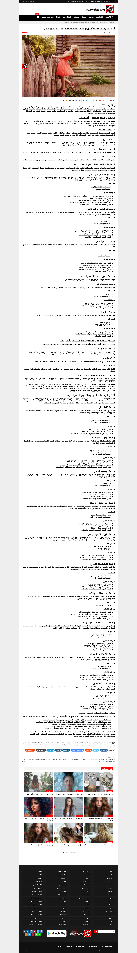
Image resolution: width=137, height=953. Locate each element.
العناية (52, 742)
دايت (87, 918)
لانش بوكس (109, 918)
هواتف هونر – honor (36, 921)
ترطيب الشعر (111, 745)
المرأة (58, 17)
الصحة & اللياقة (85, 885)
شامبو (68, 745)
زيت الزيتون (80, 745)
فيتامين (34, 745)
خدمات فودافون (61, 888)
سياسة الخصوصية (74, 1)
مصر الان (24, 950)
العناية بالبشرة (86, 891)
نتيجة (109, 747)
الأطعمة (109, 742)
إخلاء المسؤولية (98, 1)
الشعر (76, 742)
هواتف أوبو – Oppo (36, 895)
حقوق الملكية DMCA (83, 1)
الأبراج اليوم (62, 898)
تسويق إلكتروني (37, 888)
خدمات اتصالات (61, 895)
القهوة (87, 901)
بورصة (63, 905)
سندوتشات (110, 898)
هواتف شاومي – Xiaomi (35, 908)
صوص (110, 901)
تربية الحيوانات (86, 911)
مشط (113, 747)
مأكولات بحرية (109, 875)
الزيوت (88, 742)
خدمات (91, 17)
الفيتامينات (40, 742)
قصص (110, 925)
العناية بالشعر (25, 32)
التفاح (100, 742)
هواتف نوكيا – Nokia (36, 915)
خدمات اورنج (62, 885)
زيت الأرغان (86, 745)
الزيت (92, 742)
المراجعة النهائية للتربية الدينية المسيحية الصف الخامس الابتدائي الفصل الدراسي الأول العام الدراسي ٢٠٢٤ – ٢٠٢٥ (93, 760)
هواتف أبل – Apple (36, 891)
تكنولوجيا (99, 17)
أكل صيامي (109, 881)
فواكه (110, 921)
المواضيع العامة (48, 17)
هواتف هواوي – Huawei (35, 918)
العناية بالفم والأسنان (84, 898)
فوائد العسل (62, 921)
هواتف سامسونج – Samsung (34, 905)
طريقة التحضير (49, 745)
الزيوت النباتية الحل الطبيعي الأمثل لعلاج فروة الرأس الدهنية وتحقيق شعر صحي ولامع (44, 760)
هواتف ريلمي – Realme (35, 901)
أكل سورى (109, 878)
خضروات (63, 918)
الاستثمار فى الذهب (60, 875)
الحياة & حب (67, 17)
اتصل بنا (68, 1)
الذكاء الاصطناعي (37, 885)
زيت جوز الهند (73, 745)
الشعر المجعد (57, 742)
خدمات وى (62, 891)
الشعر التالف (71, 742)
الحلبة (96, 742)
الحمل (87, 878)
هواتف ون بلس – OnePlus (35, 925)
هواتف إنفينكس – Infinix (35, 898)
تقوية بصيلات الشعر (96, 745)
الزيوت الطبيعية (82, 742)
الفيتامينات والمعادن (32, 742)
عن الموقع (92, 1)
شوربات (110, 908)
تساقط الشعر (104, 745)
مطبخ (84, 17)
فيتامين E (28, 745)
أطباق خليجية (109, 888)
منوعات (76, 17)
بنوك (64, 901)
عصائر (111, 915)
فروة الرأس (43, 745)
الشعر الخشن (64, 742)
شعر (64, 745)
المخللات (110, 891)
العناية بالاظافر (85, 888)
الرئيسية (109, 17)
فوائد (38, 745)
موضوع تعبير (86, 925)
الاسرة (87, 875)
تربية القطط (86, 915)
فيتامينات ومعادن (61, 925)
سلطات (110, 905)
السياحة (87, 908)
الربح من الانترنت (61, 871)
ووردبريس (38, 881)
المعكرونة (110, 895)
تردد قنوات (62, 915)
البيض (104, 742)
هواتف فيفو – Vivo (36, 911)
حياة (90, 745)
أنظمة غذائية (86, 871)
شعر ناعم (59, 745)
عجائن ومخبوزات (108, 911)
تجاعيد (25, 742)
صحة (55, 745)
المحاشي (110, 885)
